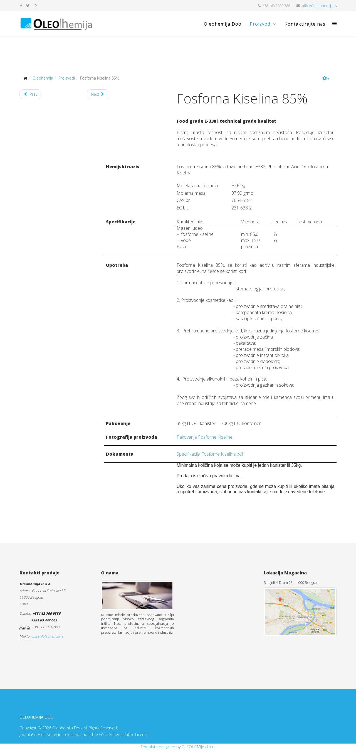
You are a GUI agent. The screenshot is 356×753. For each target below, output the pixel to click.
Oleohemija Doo (222, 24)
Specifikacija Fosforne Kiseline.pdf (210, 454)
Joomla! (26, 734)
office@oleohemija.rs (319, 5)
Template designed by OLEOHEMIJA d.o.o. (178, 746)
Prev (30, 94)
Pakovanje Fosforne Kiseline (205, 437)
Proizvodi (261, 24)
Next (97, 94)
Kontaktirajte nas (305, 24)
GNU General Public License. (124, 734)
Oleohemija (43, 78)
